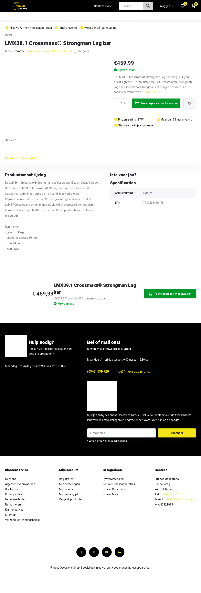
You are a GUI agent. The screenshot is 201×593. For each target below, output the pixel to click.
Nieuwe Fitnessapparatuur (49, 17)
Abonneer (177, 433)
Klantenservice (103, 6)
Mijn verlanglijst (68, 494)
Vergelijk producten (71, 499)
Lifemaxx (18, 51)
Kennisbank (129, 17)
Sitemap (10, 514)
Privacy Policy (13, 494)
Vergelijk (81, 51)
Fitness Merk (108, 17)
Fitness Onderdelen (83, 17)
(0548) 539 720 (98, 371)
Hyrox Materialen (16, 17)
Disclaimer (11, 489)
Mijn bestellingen (69, 484)
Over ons (10, 479)
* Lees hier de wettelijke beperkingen (107, 440)
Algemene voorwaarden (20, 484)
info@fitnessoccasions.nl (133, 371)
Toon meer (152, 92)
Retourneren (13, 504)
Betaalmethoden (15, 499)
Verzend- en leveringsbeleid (22, 519)
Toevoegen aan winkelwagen (156, 103)
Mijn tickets (66, 489)
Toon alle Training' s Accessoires (49, 51)
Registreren (66, 479)
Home (9, 34)
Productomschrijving (20, 158)
